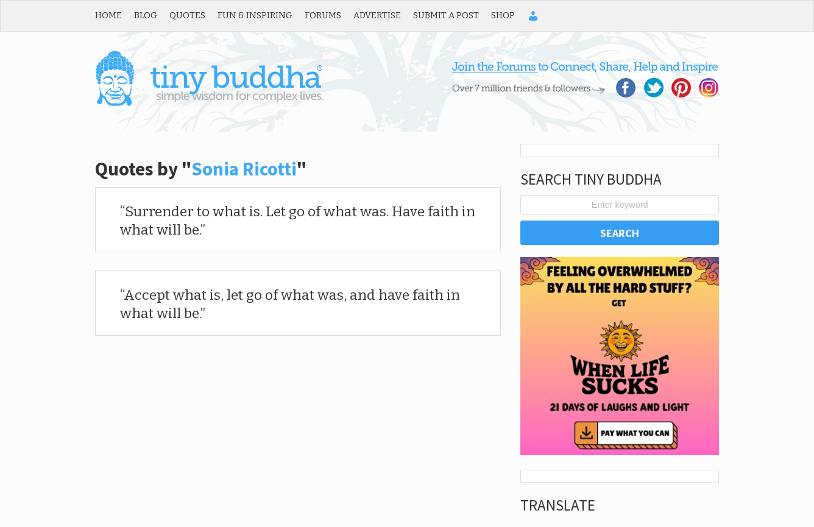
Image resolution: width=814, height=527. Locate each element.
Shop (503, 15)
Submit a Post (446, 15)
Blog (145, 15)
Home (108, 15)
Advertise (377, 15)
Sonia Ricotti (244, 169)
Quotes (187, 15)
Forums (323, 15)
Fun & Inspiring (255, 15)
